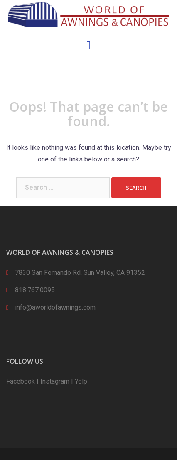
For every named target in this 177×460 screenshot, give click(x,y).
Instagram (54, 381)
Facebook (20, 381)
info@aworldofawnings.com (55, 307)
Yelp (81, 381)
